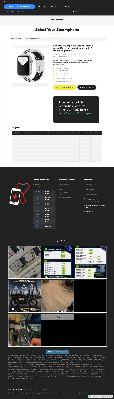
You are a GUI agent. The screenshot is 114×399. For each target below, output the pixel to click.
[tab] (16, 39)
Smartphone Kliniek (15, 389)
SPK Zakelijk (90, 190)
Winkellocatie (90, 187)
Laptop (62, 190)
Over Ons (38, 187)
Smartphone (64, 184)
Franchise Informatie (93, 184)
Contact (38, 184)
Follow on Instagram (57, 352)
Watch (62, 195)
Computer (64, 192)
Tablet (62, 187)
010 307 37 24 (90, 211)
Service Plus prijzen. (79, 113)
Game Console (65, 198)
